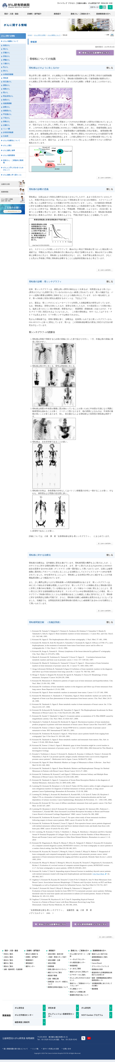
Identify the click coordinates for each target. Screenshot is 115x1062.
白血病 (5, 136)
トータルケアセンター (77, 959)
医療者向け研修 (97, 969)
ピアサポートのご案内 (77, 975)
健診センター (30, 966)
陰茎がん (6, 100)
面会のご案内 (8, 960)
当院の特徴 (52, 963)
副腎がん (6, 107)
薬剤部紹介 (29, 963)
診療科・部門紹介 (34, 13)
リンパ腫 (6, 129)
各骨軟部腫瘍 (8, 74)
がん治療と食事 (9, 150)
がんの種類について (54, 35)
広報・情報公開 (53, 978)
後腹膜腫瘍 (7, 103)
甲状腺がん (7, 114)
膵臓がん (6, 60)
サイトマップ (62, 3)
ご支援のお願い (81, 3)
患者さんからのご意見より (79, 971)
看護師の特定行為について (79, 995)
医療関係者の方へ (103, 13)
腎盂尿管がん (8, 96)
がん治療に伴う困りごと (12, 175)
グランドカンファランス (100, 966)
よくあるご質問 (75, 968)
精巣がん (6, 89)
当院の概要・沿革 (54, 960)
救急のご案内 (8, 966)
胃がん (5, 49)
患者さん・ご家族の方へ (80, 13)
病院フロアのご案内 (55, 972)
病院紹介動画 (52, 975)
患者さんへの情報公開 (77, 992)
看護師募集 (12, 191)
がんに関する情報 (40, 35)
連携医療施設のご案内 (99, 957)
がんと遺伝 (7, 145)
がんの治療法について (11, 140)
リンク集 (35, 1048)
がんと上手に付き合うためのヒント (13, 169)
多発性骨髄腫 (8, 132)
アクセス (71, 3)
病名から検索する (32, 954)
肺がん (5, 71)
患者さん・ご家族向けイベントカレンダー (80, 984)
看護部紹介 (29, 960)
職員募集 (95, 989)
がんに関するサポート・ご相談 (80, 955)
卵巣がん (6, 121)
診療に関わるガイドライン (57, 969)
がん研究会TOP (94, 3)
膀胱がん (6, 85)
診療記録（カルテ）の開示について (58, 982)
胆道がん (6, 56)
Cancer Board (97, 963)
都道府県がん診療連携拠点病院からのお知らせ (102, 973)
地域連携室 (74, 965)
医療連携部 (96, 960)
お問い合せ (67, 1048)
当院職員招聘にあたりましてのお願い (102, 984)
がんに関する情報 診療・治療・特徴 (12, 199)
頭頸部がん (7, 111)
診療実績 (51, 966)
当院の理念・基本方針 (55, 954)
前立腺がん (7, 82)
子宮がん (6, 118)
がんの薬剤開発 (9, 155)
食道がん (6, 45)
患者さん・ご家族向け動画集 (13, 161)
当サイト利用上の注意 (51, 1048)
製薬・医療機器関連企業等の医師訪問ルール (102, 979)
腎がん (5, 92)
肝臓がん (6, 53)
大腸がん (6, 63)
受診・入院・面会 (11, 13)
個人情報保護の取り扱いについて (16, 1048)
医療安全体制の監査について (58, 987)
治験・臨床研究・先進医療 (13, 969)
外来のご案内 (8, 954)
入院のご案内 (8, 957)
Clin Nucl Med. (100, 874)
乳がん (5, 67)
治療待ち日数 (12, 183)
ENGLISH (104, 3)
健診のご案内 (8, 963)
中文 (111, 3)
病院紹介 (57, 13)
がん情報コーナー (76, 989)
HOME (30, 35)
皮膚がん (6, 125)
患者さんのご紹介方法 (99, 954)
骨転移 (5, 78)
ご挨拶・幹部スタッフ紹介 (57, 957)
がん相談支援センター (77, 962)
